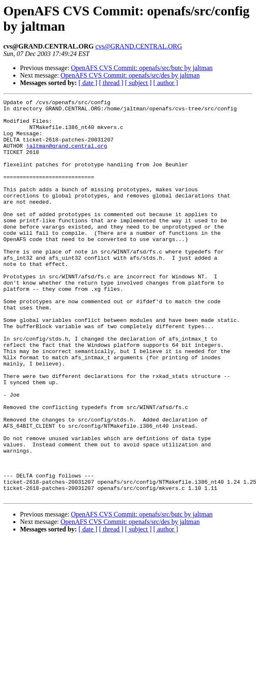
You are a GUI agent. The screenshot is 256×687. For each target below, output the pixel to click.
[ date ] (88, 82)
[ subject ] (138, 82)
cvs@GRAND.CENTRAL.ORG (139, 46)
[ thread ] (111, 82)
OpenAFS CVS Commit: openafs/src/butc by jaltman (142, 67)
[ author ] (165, 82)
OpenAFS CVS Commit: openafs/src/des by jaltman (130, 75)
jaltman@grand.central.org (66, 155)
